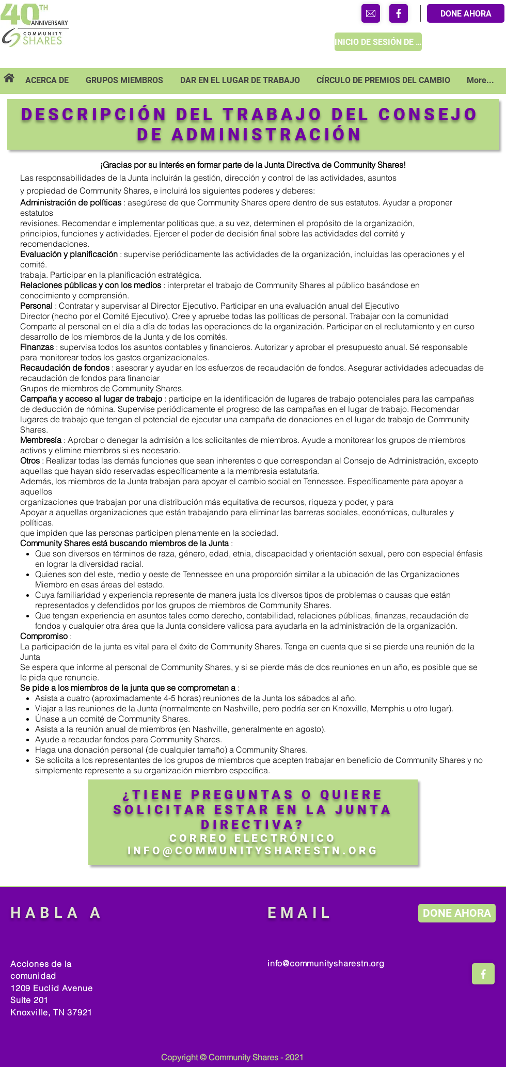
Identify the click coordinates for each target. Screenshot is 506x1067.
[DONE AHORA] (465, 13)
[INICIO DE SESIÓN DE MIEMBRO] (378, 42)
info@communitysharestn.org (326, 963)
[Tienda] (370, 13)
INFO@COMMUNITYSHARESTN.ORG (253, 851)
